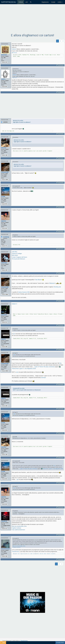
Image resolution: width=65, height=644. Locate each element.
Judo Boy (14, 251)
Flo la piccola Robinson (18, 259)
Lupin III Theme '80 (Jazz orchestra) (44, 366)
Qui (14, 333)
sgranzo (3, 221)
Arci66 (3, 196)
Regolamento (45, 2)
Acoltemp (6, 237)
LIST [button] (3, 642)
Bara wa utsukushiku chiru (19, 526)
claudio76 (4, 521)
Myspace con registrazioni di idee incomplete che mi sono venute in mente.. (34, 553)
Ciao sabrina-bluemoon (18, 529)
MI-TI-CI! (14, 52)
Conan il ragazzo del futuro (19, 257)
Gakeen (14, 49)
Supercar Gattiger (17, 253)
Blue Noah (15, 255)
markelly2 (4, 262)
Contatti (53, 2)
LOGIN (60, 2)
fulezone (3, 147)
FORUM (21, 2)
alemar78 (4, 314)
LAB (26, 2)
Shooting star (57, 287)
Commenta (59, 65)
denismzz (4, 54)
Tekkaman (52, 283)
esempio (43, 377)
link (60, 363)
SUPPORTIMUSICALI (8, 2)
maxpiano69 (4, 172)
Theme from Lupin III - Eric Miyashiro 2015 (24, 368)
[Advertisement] (32, 20)
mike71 (3, 79)
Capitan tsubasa (16, 528)
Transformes (15, 551)
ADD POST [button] (60, 642)
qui (17, 372)
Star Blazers (38, 279)
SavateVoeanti (5, 548)
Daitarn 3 (14, 304)
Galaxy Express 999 (23, 292)
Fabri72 (3, 339)
